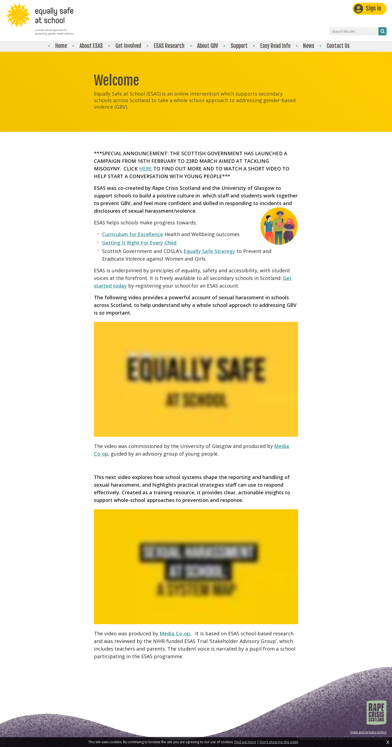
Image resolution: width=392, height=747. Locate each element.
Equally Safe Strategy (209, 251)
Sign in (373, 8)
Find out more (245, 742)
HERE (145, 168)
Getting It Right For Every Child (139, 242)
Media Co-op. (175, 633)
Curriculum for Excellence (132, 234)
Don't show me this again (279, 742)
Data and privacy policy (368, 732)
